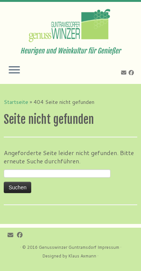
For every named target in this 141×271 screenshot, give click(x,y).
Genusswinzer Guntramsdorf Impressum (79, 247)
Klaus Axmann (82, 256)
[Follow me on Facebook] (132, 72)
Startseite (16, 102)
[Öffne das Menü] (14, 70)
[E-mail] (125, 72)
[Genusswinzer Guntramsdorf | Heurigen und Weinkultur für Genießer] (70, 24)
